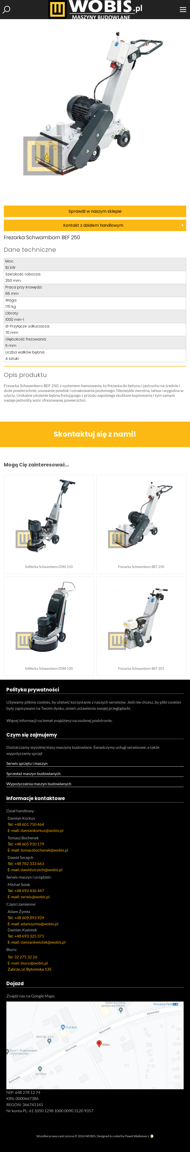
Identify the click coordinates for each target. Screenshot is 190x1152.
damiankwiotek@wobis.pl (43, 942)
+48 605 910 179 (29, 843)
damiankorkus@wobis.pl (42, 830)
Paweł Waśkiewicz (137, 1136)
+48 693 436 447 (29, 890)
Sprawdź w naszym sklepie (95, 211)
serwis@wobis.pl (35, 896)
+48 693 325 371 (29, 935)
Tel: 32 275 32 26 (22, 956)
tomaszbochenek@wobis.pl (44, 849)
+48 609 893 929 (29, 917)
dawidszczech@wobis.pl (41, 869)
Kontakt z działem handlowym (93, 225)
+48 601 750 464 (29, 824)
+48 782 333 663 (29, 863)
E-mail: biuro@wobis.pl (28, 962)
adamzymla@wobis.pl (39, 923)
